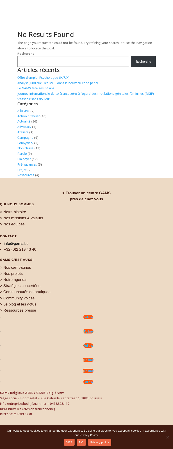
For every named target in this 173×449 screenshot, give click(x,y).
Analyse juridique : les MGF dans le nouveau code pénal (57, 83)
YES (69, 442)
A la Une (23, 111)
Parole (22, 153)
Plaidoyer (24, 159)
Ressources (25, 175)
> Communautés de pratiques (25, 292)
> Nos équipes (12, 224)
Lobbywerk (25, 143)
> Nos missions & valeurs (21, 218)
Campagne (25, 137)
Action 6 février (28, 116)
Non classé (25, 148)
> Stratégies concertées (20, 286)
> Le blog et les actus (18, 304)
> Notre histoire (13, 212)
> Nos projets (11, 273)
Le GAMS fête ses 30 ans (35, 88)
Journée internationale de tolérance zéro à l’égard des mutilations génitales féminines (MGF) (85, 93)
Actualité (23, 121)
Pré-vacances (27, 164)
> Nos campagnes (15, 267)
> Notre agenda (13, 280)
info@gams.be (16, 243)
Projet (22, 170)
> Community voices (17, 298)
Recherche (25, 53)
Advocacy (24, 127)
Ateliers (22, 132)
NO (81, 442)
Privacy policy (99, 442)
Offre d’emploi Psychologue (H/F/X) (43, 77)
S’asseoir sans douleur (33, 99)
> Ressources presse (18, 310)
